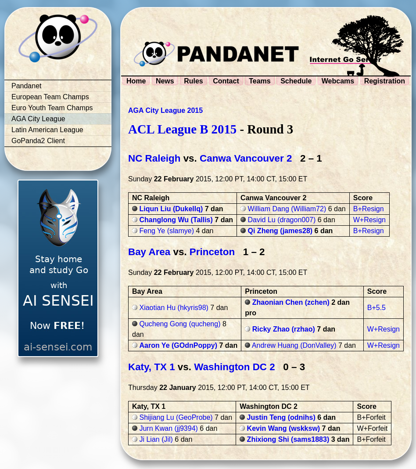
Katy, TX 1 (151, 366)
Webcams (338, 81)
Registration (384, 81)
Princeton (212, 251)
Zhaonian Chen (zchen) (291, 302)
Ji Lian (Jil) (155, 439)
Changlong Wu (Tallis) (175, 220)
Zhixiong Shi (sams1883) (288, 439)
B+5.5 (376, 307)
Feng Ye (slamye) (166, 230)
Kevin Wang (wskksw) (283, 428)
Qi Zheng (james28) (280, 230)
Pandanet (26, 86)
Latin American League (47, 129)
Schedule (296, 81)
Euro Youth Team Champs (52, 108)
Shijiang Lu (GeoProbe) (175, 417)
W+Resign (369, 220)
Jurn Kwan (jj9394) (168, 428)
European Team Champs (50, 97)
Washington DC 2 (234, 366)
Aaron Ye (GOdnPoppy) (178, 345)
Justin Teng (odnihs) (281, 417)
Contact (226, 81)
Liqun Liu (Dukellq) (171, 209)
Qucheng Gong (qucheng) (179, 324)
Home (136, 81)
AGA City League (38, 119)
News (165, 81)
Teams (260, 81)
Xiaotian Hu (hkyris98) (173, 307)
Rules (193, 81)
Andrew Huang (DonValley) (294, 345)
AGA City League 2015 (165, 110)
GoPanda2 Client (38, 140)
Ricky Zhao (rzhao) (283, 329)
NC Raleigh (154, 158)
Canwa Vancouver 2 (246, 158)
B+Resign (368, 209)
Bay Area (149, 251)
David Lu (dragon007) (282, 220)
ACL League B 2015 (182, 129)
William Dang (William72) (287, 209)
